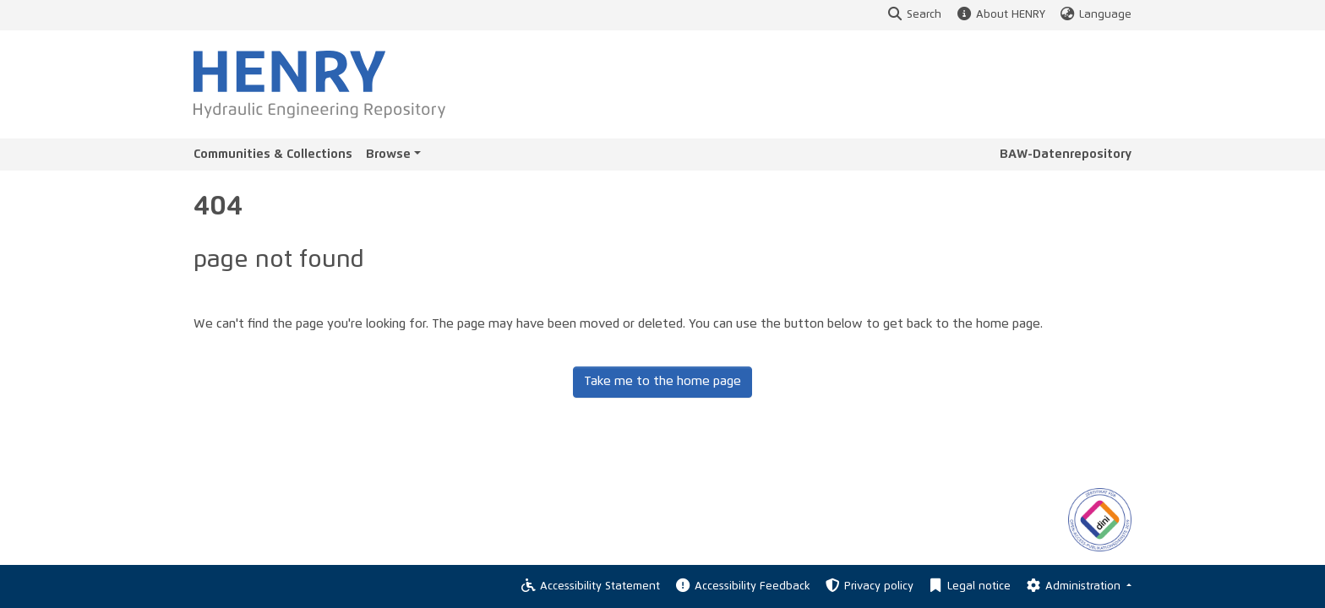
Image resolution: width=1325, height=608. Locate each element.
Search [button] (913, 14)
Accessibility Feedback (741, 586)
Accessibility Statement (590, 586)
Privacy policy (868, 586)
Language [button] (1095, 14)
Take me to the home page (662, 381)
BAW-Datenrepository (1065, 154)
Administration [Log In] (1073, 586)
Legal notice (969, 586)
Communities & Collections (273, 154)
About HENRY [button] (999, 14)
